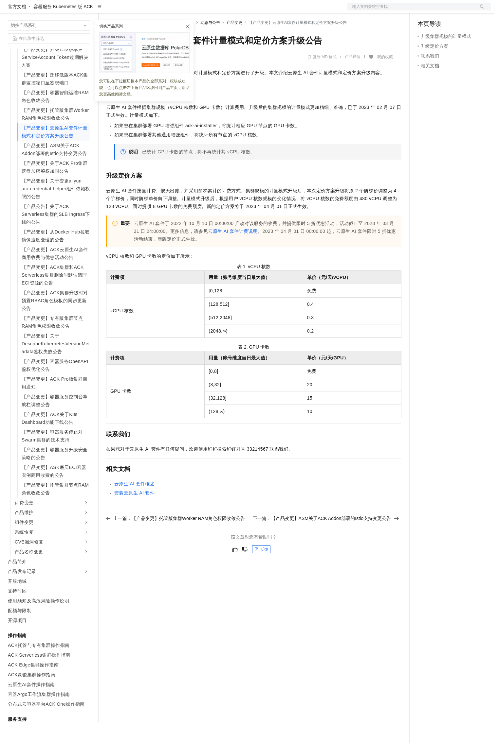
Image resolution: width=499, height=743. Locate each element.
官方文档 (17, 27)
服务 (193, 10)
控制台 (440, 10)
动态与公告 (210, 43)
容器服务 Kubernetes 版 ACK (63, 27)
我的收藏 (385, 78)
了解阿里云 (215, 10)
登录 (480, 10)
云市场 (159, 10)
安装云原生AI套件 (134, 513)
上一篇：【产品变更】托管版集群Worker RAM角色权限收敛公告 (175, 539)
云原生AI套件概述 (134, 504)
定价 (141, 10)
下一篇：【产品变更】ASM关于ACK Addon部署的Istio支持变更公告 (326, 539)
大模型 (67, 10)
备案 (425, 10)
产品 (85, 10)
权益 (125, 10)
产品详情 (352, 77)
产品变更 (234, 43)
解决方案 (105, 10)
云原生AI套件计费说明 (233, 252)
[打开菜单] (10, 10)
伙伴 (177, 10)
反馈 (261, 570)
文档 (411, 10)
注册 (456, 10)
